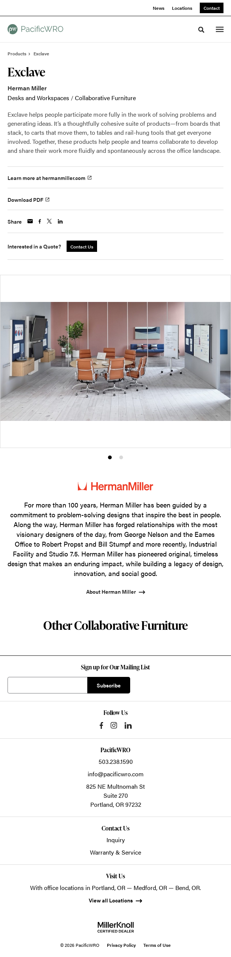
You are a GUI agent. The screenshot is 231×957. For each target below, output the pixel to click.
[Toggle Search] (201, 30)
